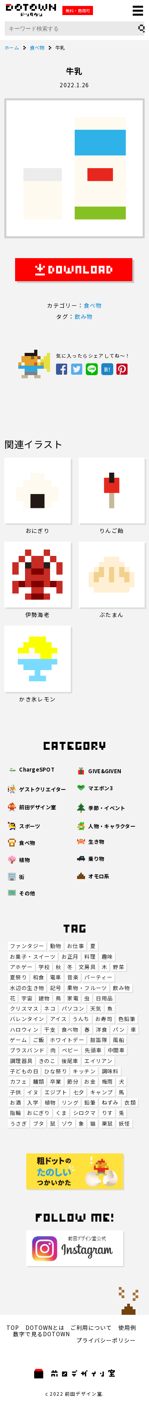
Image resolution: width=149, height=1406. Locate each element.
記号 (56, 988)
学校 (44, 967)
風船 (118, 1040)
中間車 (116, 1050)
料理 (90, 956)
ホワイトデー (67, 1040)
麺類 (39, 1081)
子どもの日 (24, 1071)
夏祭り (18, 977)
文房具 (87, 967)
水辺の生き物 (27, 988)
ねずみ (110, 1102)
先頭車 (93, 1050)
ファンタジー (27, 946)
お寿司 (103, 1019)
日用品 (104, 998)
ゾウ (67, 1123)
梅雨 (107, 1081)
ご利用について (91, 1327)
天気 (96, 1008)
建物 (44, 998)
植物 (50, 1102)
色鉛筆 (126, 1019)
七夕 (79, 1092)
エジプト (56, 1092)
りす (107, 1113)
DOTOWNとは (44, 1327)
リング (70, 1102)
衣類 (130, 1102)
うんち (80, 1019)
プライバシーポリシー (106, 1340)
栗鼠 (107, 1123)
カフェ (18, 1081)
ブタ (39, 1123)
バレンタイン (27, 1019)
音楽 (73, 977)
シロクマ (84, 1113)
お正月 (70, 956)
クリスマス (24, 1008)
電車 (56, 977)
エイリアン (98, 1061)
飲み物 (121, 988)
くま (61, 1113)
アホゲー (21, 967)
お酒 (15, 1102)
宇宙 (27, 998)
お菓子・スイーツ (33, 956)
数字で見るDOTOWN (41, 1334)
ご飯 (39, 1040)
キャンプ (101, 1092)
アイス (58, 1019)
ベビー (70, 1050)
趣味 (107, 956)
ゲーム (18, 1040)
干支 (50, 1029)
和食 (39, 977)
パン (119, 1029)
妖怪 (124, 1123)
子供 (15, 1092)
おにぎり (38, 1113)
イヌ (33, 1092)
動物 (56, 946)
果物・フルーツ (87, 988)
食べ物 (70, 1029)
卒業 (56, 1081)
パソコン (73, 1008)
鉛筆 (90, 1102)
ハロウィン (24, 1029)
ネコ (50, 1008)
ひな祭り (55, 1071)
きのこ (47, 1061)
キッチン (84, 1071)
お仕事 (75, 946)
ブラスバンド (27, 1050)
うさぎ (18, 1123)
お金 (90, 1081)
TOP (12, 1327)
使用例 (127, 1327)
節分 (73, 1081)
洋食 (101, 1029)
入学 (33, 1102)
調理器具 (21, 1061)
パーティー (98, 977)
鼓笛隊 (98, 1040)
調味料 (110, 1071)
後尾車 (70, 1061)
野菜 (118, 967)
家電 (73, 998)
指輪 (15, 1113)
